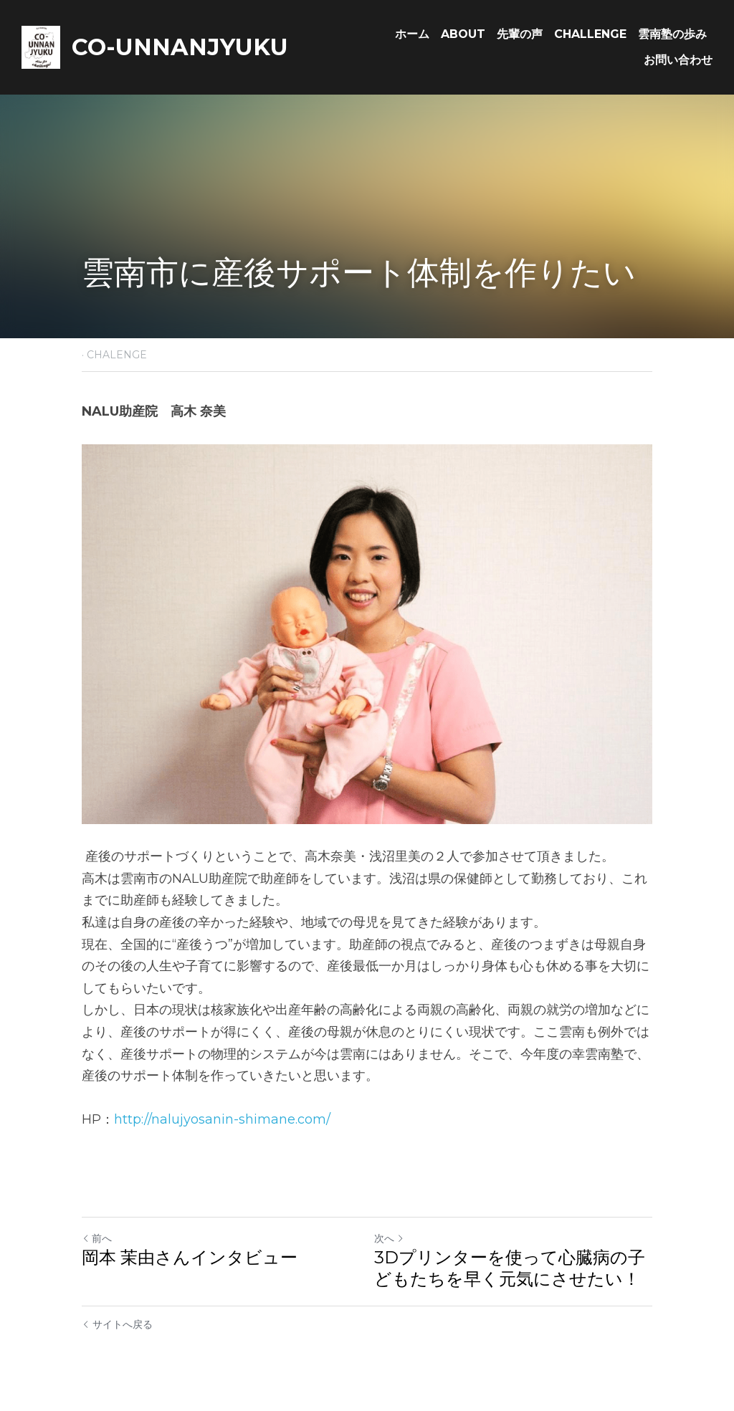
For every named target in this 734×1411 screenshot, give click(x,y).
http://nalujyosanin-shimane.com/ (222, 1119)
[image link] (41, 46)
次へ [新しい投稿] (389, 1238)
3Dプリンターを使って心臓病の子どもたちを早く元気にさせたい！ (509, 1268)
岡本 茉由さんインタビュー (189, 1257)
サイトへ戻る (117, 1324)
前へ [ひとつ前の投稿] (97, 1238)
